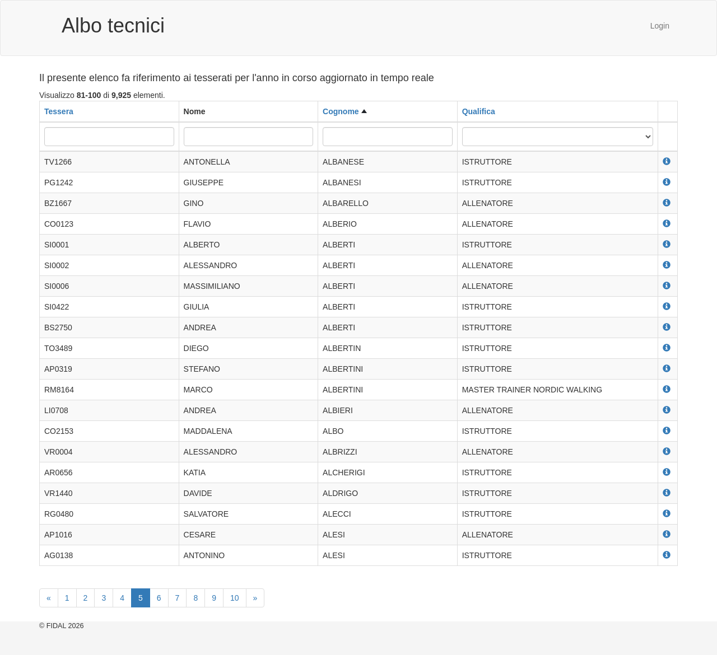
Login (659, 25)
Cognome (341, 111)
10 (234, 597)
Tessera (58, 111)
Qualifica (478, 111)
